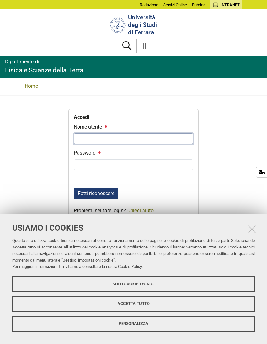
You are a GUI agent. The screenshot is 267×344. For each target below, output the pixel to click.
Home (31, 86)
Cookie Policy (130, 266)
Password (87, 153)
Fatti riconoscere (96, 193)
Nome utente (90, 127)
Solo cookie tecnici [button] (134, 284)
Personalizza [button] (133, 323)
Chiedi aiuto (140, 211)
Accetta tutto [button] (134, 303)
